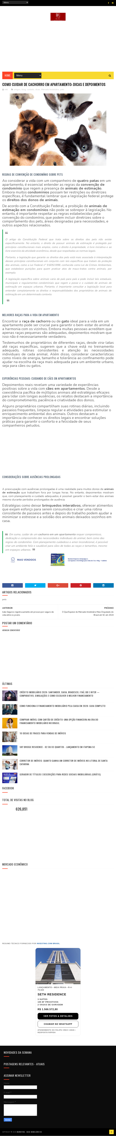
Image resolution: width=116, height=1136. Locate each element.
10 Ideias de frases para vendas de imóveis (43, 733)
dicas (37, 89)
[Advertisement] (58, 46)
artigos (17, 89)
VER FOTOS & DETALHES (58, 1016)
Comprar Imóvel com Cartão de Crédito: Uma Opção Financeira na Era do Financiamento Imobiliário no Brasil (59, 721)
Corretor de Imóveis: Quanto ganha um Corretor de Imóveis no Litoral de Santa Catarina (64, 762)
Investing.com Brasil (48, 944)
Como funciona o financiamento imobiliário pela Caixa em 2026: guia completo (62, 706)
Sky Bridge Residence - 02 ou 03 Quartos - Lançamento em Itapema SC (57, 747)
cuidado (30, 89)
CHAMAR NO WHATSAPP (58, 1024)
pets (62, 89)
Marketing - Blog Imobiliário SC (29, 1132)
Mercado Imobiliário (50, 89)
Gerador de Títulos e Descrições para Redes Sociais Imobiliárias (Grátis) (60, 774)
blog (24, 89)
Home (7, 75)
